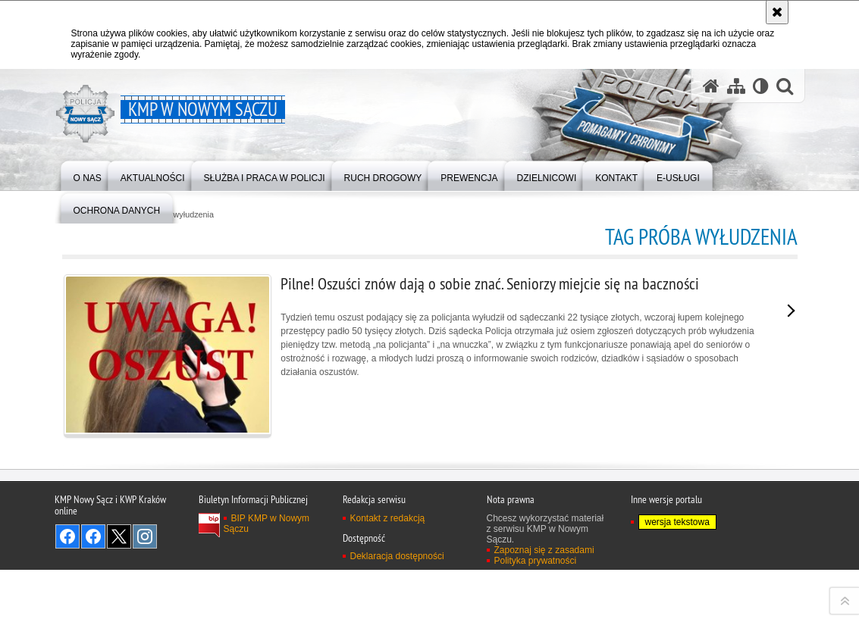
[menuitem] (88, 174)
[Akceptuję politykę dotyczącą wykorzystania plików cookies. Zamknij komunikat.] (777, 12)
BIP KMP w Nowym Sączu (267, 628)
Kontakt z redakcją (387, 623)
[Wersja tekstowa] (761, 86)
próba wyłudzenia (182, 215)
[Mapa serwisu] (736, 86)
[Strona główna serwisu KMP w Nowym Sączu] (711, 86)
